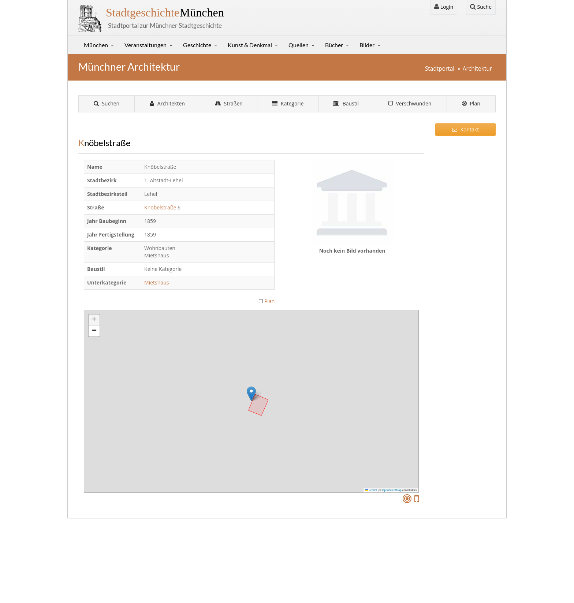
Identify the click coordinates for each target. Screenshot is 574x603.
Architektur (477, 68)
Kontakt (465, 129)
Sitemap (94, 574)
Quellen (298, 44)
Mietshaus (157, 282)
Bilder (366, 44)
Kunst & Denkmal (250, 44)
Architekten (167, 103)
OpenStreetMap (392, 490)
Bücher (334, 44)
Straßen (229, 103)
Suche (481, 6)
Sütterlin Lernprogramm (229, 565)
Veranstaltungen (145, 44)
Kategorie (287, 103)
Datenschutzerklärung (111, 565)
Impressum (98, 556)
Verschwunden (410, 103)
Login (443, 6)
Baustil (346, 103)
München (165, 12)
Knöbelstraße (160, 207)
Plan (471, 103)
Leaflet (371, 490)
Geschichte (197, 44)
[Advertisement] (465, 254)
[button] (251, 393)
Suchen (107, 103)
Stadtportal (439, 68)
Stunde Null (214, 574)
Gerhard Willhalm (268, 587)
